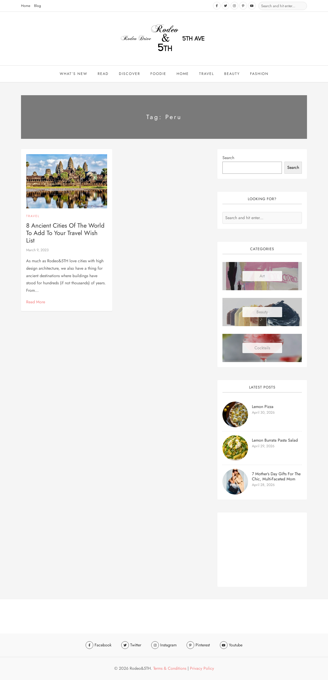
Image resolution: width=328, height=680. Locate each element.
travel (206, 73)
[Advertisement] (262, 550)
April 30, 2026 (263, 412)
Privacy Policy (202, 668)
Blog (37, 5)
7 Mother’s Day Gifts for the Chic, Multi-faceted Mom (276, 476)
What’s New (73, 73)
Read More (35, 302)
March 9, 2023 (37, 250)
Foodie (158, 73)
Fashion (259, 73)
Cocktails (262, 348)
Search (228, 158)
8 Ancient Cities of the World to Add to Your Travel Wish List (65, 233)
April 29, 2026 (263, 446)
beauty (232, 73)
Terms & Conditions (169, 668)
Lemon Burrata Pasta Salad (275, 440)
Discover (129, 73)
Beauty (262, 312)
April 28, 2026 (263, 485)
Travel (32, 216)
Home (25, 5)
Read (103, 73)
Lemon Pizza (262, 407)
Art (262, 276)
